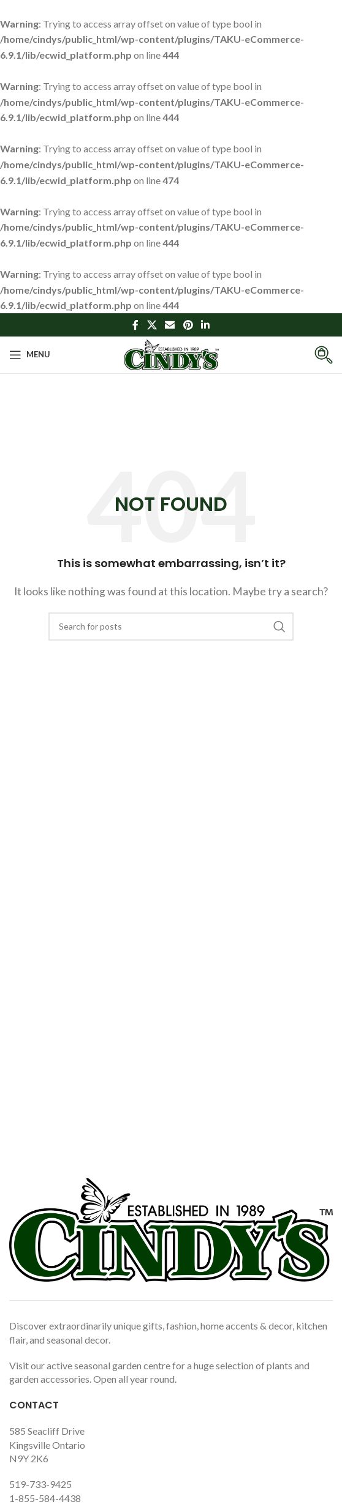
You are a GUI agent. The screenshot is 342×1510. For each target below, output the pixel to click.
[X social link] (152, 324)
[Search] (171, 626)
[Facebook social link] (135, 324)
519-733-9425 (40, 1484)
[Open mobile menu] (29, 355)
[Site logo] (171, 353)
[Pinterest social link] (188, 324)
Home (143, 423)
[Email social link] (170, 324)
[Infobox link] (314, 355)
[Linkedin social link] (205, 324)
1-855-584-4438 (45, 1498)
